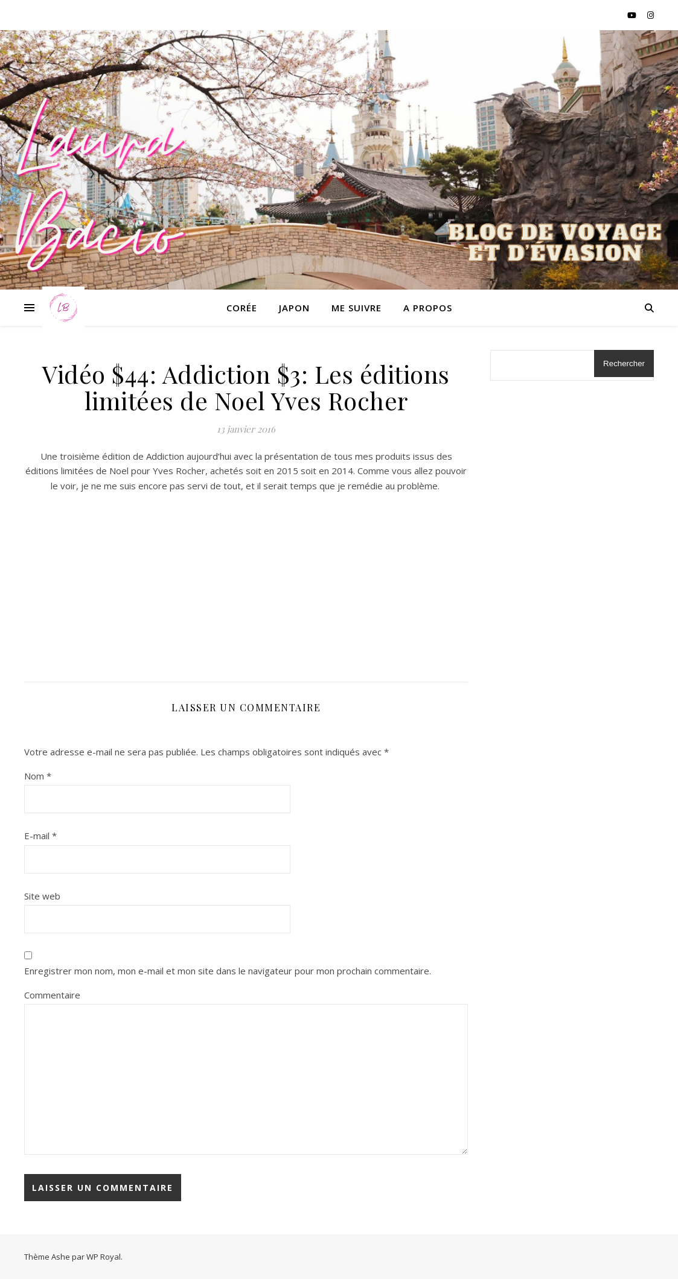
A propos (427, 308)
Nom (37, 776)
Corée (241, 308)
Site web (42, 896)
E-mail (40, 836)
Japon (294, 308)
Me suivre (356, 308)
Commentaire (52, 995)
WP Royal (103, 1256)
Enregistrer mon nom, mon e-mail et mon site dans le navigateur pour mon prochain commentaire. (227, 971)
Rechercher (624, 363)
